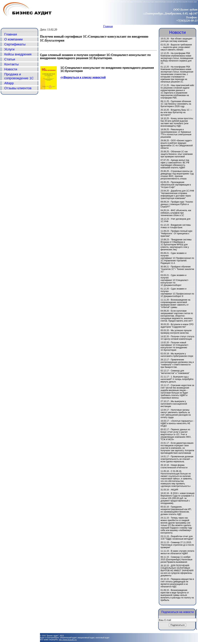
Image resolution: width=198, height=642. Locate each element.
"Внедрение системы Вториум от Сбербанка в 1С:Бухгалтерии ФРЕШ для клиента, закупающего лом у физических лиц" (176, 244)
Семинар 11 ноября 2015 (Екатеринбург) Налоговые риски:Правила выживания (176, 559)
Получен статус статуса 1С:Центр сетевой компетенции (177, 337)
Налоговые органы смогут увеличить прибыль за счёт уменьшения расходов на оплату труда (176, 414)
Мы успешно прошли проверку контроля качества (176, 331)
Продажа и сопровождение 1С (19, 76)
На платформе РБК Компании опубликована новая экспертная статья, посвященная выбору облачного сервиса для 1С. (177, 58)
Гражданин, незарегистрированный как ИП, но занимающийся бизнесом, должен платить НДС (176, 511)
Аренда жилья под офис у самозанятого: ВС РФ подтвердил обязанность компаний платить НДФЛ (175, 164)
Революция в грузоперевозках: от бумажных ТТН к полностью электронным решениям (176, 133)
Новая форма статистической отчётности (174, 466)
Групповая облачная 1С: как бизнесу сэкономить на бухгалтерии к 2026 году (176, 104)
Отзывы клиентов (18, 88)
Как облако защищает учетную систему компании (176, 39)
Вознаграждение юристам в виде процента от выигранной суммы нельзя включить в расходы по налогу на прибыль (177, 595)
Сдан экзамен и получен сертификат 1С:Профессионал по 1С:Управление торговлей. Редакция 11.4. (177, 258)
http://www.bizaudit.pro (68, 640)
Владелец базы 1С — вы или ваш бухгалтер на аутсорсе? (176, 112)
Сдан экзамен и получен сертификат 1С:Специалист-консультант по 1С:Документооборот (175, 280)
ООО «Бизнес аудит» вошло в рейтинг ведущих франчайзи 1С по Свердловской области (177, 144)
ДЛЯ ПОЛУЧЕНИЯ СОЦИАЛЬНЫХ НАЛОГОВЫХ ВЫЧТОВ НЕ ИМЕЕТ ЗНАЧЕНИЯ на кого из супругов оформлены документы (177, 570)
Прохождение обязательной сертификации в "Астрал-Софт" (176, 184)
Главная (108, 26)
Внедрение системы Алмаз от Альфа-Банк (176, 226)
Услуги (9, 49)
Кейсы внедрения (17, 54)
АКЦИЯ (174, 489)
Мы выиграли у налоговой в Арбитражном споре (177, 354)
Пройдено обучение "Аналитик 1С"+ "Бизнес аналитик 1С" (177, 269)
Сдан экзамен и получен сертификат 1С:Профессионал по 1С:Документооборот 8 (177, 292)
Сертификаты (15, 44)
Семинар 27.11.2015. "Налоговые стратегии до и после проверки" (177, 545)
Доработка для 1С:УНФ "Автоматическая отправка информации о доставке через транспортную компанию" (177, 195)
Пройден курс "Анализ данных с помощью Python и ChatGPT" (177, 204)
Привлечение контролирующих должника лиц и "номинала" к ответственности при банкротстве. (177, 363)
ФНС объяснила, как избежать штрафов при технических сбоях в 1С (176, 213)
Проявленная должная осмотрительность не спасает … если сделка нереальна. (177, 459)
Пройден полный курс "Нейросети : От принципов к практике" (176, 233)
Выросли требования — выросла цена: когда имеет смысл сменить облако (176, 47)
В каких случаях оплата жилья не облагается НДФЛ (177, 552)
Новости (10, 69)
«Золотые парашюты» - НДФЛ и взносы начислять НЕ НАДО (177, 423)
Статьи (9, 59)
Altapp (9, 83)
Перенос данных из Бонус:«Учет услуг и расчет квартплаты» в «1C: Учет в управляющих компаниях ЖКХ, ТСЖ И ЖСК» (176, 434)
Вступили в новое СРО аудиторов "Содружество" (177, 325)
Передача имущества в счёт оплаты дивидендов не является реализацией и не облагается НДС (177, 583)
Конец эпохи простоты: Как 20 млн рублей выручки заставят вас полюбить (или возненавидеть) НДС (177, 122)
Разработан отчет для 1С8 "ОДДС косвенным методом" (177, 537)
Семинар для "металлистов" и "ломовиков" (175, 371)
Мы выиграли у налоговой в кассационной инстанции (174, 404)
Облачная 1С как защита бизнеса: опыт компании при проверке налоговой (177, 154)
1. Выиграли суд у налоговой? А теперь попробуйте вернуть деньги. (177, 379)
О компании (13, 39)
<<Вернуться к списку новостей (83, 77)
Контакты (11, 64)
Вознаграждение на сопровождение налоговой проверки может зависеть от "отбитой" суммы (175, 304)
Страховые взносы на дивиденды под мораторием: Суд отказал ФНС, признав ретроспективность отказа (177, 175)
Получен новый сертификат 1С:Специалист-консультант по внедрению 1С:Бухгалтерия (175, 346)
